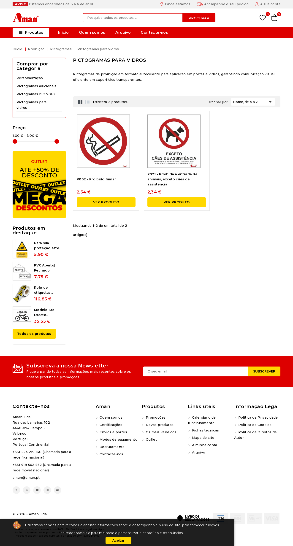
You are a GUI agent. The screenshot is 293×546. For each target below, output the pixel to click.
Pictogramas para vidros (31, 105)
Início (63, 32)
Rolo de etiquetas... (43, 290)
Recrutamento (112, 447)
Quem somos (92, 32)
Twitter (26, 490)
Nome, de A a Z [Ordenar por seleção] (253, 101)
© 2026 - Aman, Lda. (30, 514)
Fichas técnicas (205, 430)
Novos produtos (159, 425)
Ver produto (106, 202)
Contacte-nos (154, 32)
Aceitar (118, 540)
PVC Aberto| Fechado (44, 267)
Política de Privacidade (257, 417)
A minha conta (204, 445)
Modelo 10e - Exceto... (45, 312)
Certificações (110, 425)
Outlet (151, 439)
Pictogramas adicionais (36, 86)
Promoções (155, 417)
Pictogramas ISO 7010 (35, 94)
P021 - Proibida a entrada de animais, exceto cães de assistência (172, 179)
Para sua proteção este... (47, 245)
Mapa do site (202, 438)
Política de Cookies (254, 425)
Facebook (16, 490)
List (87, 102)
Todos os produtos (34, 334)
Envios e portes (113, 432)
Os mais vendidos (160, 432)
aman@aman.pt (26, 478)
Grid (80, 102)
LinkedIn (57, 490)
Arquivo (123, 32)
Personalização (29, 78)
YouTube (37, 490)
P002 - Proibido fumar (96, 179)
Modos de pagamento (118, 439)
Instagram (47, 490)
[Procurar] (149, 17)
